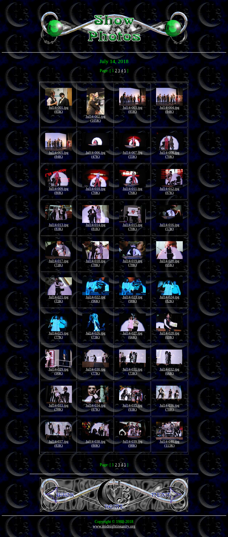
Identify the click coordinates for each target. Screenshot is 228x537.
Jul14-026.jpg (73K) (95, 333)
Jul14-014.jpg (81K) (95, 225)
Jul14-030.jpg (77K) (95, 369)
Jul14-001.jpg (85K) (58, 108)
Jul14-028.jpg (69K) (169, 333)
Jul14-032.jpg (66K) (169, 369)
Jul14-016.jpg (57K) (169, 225)
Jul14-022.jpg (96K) (95, 297)
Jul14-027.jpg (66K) (132, 333)
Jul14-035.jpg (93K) (132, 405)
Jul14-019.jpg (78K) (132, 261)
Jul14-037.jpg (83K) (58, 441)
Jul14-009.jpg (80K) (58, 189)
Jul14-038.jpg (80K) (95, 441)
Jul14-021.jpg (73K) (58, 297)
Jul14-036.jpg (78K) (169, 405)
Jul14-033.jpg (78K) (58, 405)
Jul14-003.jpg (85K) (132, 108)
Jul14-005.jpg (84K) (58, 153)
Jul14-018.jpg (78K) (95, 261)
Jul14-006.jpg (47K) (95, 153)
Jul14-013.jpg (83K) (58, 225)
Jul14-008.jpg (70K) (169, 153)
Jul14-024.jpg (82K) (169, 297)
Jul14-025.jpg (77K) (58, 333)
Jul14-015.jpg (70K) (132, 225)
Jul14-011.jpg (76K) (132, 189)
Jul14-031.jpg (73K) (132, 369)
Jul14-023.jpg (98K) (132, 297)
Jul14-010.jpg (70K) (95, 189)
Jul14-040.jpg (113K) (169, 441)
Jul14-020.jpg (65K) (169, 261)
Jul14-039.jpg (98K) (132, 441)
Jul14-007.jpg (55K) (132, 153)
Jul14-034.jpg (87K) (95, 405)
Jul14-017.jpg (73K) (58, 261)
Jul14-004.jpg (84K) (169, 108)
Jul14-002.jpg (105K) (95, 116)
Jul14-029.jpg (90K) (58, 369)
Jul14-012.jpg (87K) (169, 189)
